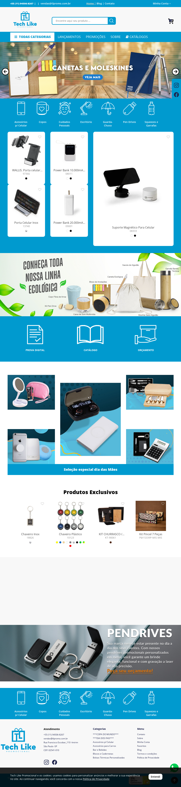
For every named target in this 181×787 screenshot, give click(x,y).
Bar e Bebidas (100, 749)
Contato (110, 3)
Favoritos (141, 745)
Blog (139, 749)
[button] (5, 71)
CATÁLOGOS (137, 37)
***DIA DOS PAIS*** (103, 738)
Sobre (140, 738)
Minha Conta (162, 3)
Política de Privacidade (148, 757)
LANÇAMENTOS (69, 37)
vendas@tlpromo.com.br (56, 3)
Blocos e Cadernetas (103, 753)
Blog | (100, 3)
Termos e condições (147, 753)
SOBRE (116, 37)
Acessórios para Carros (104, 745)
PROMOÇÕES (95, 37)
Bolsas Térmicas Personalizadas (109, 757)
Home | (91, 3)
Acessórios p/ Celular (103, 742)
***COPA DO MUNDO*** (105, 734)
